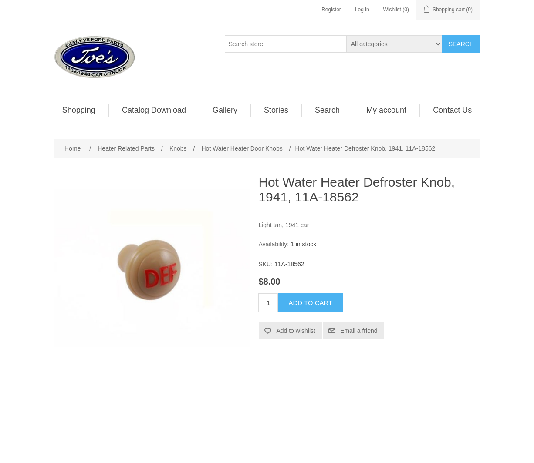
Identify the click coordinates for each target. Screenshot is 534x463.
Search (461, 43)
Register (331, 10)
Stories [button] (276, 110)
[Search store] (286, 44)
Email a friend (359, 330)
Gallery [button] (225, 110)
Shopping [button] (78, 110)
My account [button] (386, 110)
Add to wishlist (295, 330)
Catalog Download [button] (154, 110)
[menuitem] (79, 110)
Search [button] (327, 110)
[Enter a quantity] (268, 302)
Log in (362, 10)
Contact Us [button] (452, 110)
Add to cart (310, 302)
